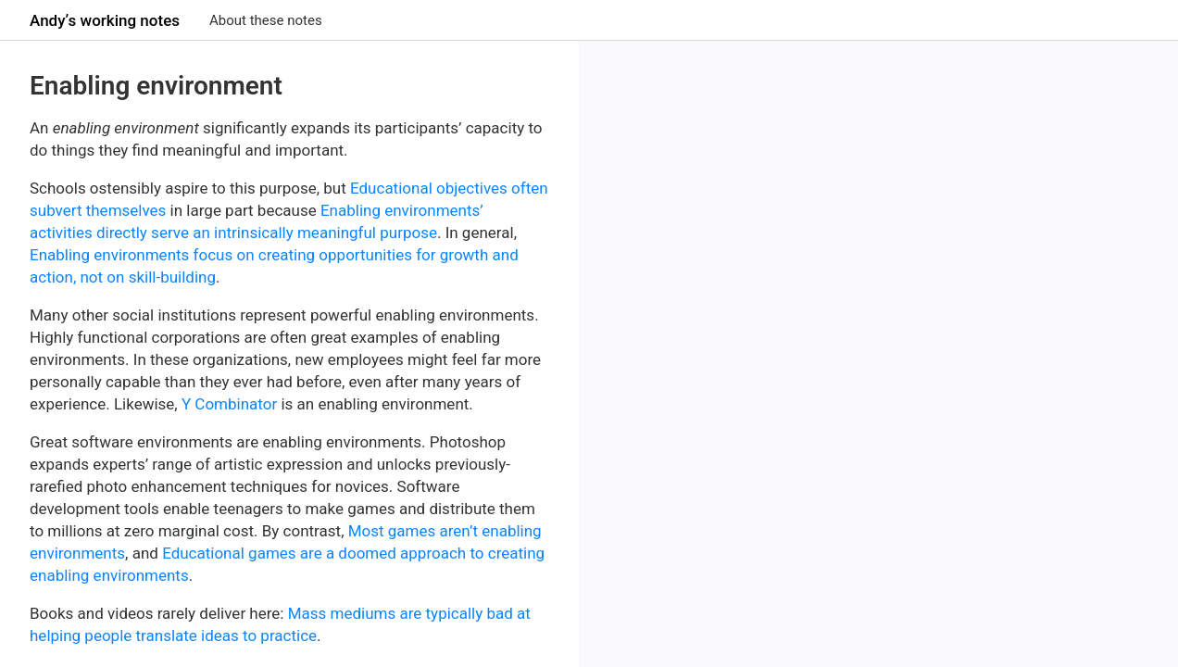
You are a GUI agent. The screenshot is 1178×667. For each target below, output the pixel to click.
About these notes (265, 20)
